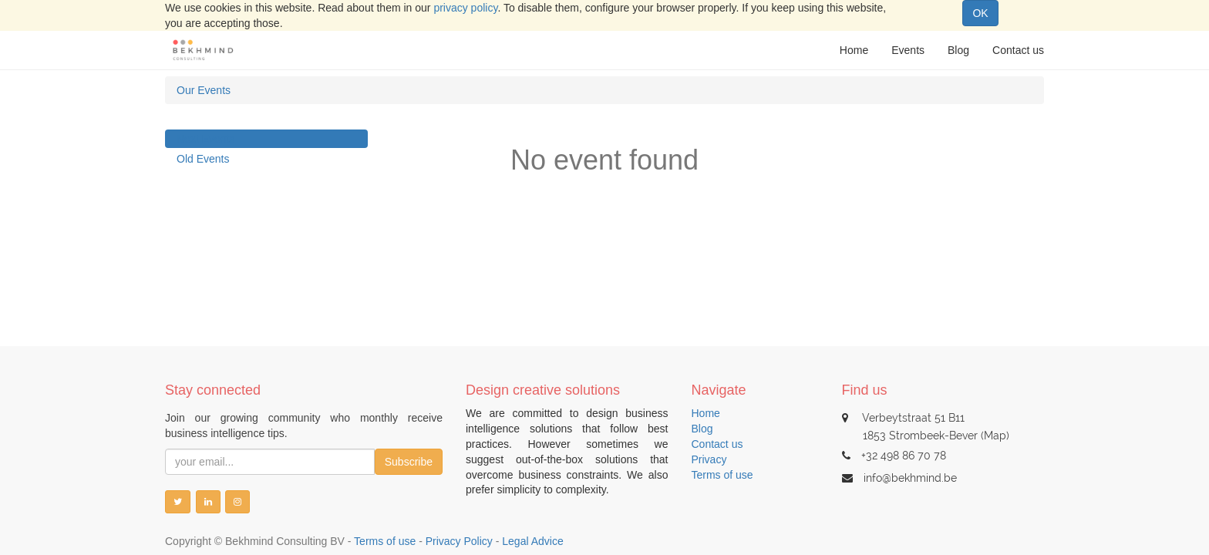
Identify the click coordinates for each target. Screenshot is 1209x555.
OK (980, 13)
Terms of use (722, 475)
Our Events (204, 90)
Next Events (205, 139)
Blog (702, 428)
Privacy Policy (459, 541)
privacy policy (465, 8)
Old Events (203, 159)
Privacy (709, 459)
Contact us (717, 444)
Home (706, 413)
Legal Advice (532, 541)
